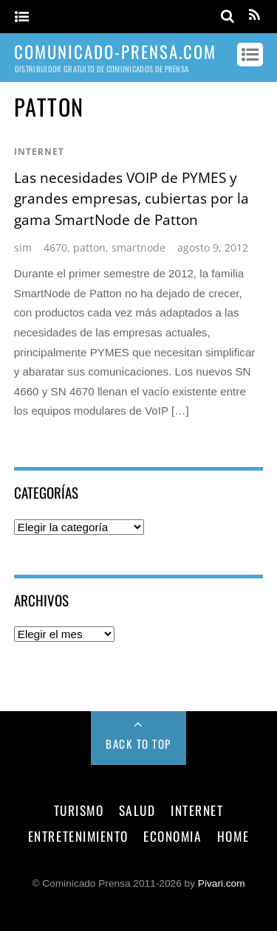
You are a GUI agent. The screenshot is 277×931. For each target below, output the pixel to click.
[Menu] (21, 17)
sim (23, 247)
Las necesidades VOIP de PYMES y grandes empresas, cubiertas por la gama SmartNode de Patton (131, 198)
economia (172, 835)
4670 (55, 247)
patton (89, 247)
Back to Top (138, 744)
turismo (79, 810)
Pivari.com (221, 883)
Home (233, 835)
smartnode (138, 247)
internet (39, 151)
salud (137, 810)
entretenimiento (78, 835)
